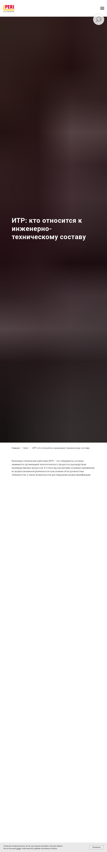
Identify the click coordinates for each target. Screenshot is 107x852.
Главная (16, 448)
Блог (26, 448)
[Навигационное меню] (102, 8)
